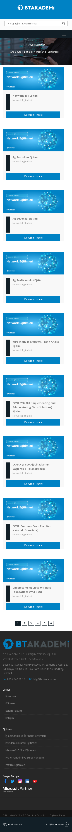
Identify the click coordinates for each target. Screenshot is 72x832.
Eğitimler (28, 51)
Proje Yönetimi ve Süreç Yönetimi (24, 757)
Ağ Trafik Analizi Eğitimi (28, 280)
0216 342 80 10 (16, 679)
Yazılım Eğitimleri (15, 765)
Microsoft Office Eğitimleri (20, 750)
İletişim (9, 718)
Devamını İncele (33, 114)
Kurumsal (10, 696)
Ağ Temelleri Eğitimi (25, 157)
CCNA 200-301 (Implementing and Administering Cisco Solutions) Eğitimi (34, 407)
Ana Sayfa (15, 51)
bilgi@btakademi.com (45, 679)
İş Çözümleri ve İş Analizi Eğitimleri (25, 735)
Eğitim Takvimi (13, 710)
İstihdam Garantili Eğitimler (21, 743)
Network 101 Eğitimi (25, 95)
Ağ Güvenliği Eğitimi (25, 218)
